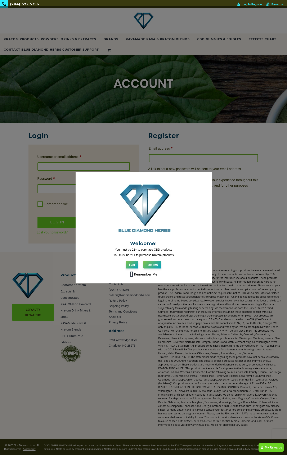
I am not (152, 264)
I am (132, 264)
